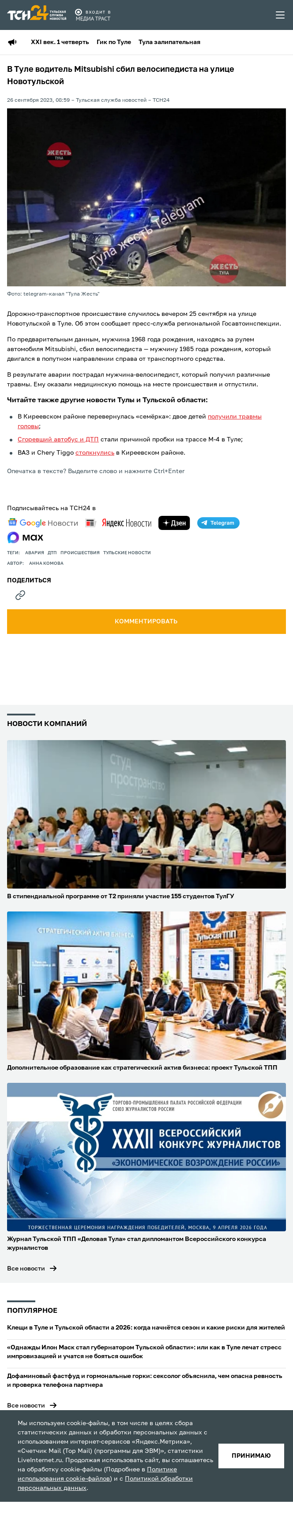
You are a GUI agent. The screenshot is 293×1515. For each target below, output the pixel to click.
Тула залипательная (169, 42)
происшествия (80, 553)
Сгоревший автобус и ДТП (58, 440)
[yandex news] (118, 522)
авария (34, 553)
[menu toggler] (280, 15)
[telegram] (218, 523)
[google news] (43, 523)
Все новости (26, 1269)
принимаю (251, 1456)
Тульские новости (127, 553)
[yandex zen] (174, 523)
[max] (25, 537)
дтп (52, 553)
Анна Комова (46, 563)
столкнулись (94, 453)
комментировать (147, 622)
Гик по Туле (114, 42)
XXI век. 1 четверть (60, 42)
